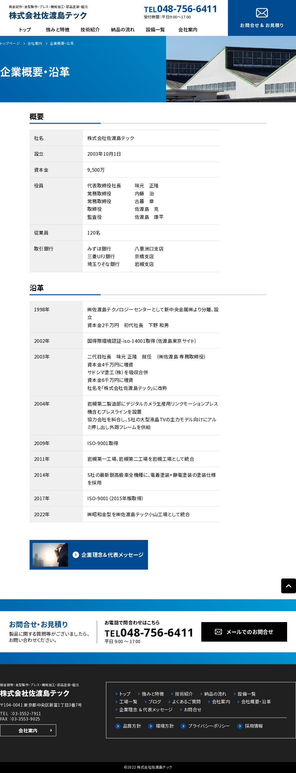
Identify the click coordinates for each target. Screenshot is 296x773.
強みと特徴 (58, 29)
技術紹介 (90, 29)
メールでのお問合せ (249, 631)
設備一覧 (155, 29)
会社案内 (187, 29)
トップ (25, 29)
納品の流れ (123, 29)
